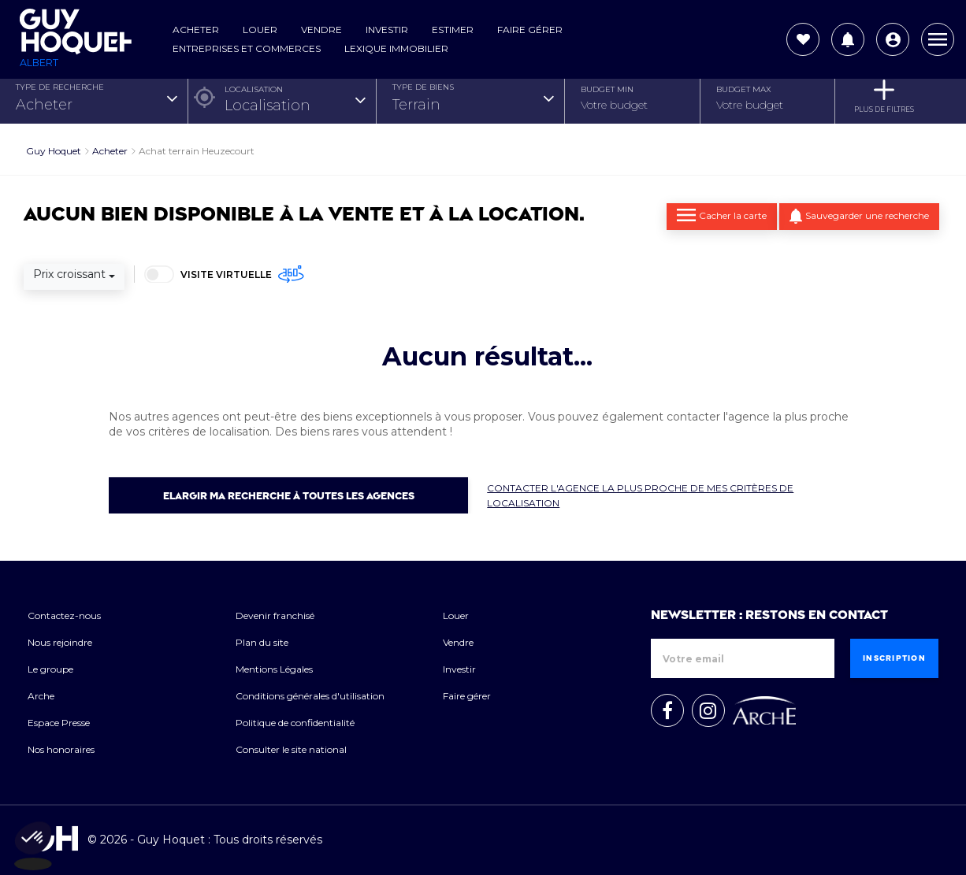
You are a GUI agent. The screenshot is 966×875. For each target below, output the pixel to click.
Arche (41, 696)
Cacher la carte (722, 215)
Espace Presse (59, 723)
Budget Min (607, 89)
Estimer (453, 29)
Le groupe (50, 669)
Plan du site (262, 642)
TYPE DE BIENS (423, 87)
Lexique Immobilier (396, 48)
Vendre (321, 29)
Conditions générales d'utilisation (310, 696)
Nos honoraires (61, 749)
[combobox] (96, 105)
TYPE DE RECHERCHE (60, 87)
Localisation (254, 89)
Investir (387, 29)
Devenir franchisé (275, 615)
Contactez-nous (64, 615)
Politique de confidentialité (295, 723)
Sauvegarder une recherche (859, 216)
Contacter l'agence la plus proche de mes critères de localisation (640, 495)
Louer (260, 29)
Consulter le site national (291, 749)
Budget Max (743, 89)
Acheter (196, 29)
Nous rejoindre (60, 642)
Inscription (894, 658)
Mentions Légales (274, 669)
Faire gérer (530, 29)
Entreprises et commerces (247, 48)
